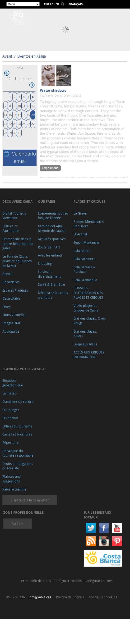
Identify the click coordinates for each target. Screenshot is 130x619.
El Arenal (80, 234)
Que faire (46, 201)
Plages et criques (89, 201)
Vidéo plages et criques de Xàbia (86, 307)
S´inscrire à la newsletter (30, 500)
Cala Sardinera (84, 259)
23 (14, 124)
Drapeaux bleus (85, 344)
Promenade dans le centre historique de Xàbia (17, 243)
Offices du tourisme (17, 426)
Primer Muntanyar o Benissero (89, 223)
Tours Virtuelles (14, 314)
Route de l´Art (49, 247)
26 (28, 124)
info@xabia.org (40, 597)
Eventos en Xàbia (31, 56)
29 (10, 133)
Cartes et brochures (17, 434)
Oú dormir (10, 418)
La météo (9, 393)
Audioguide (10, 331)
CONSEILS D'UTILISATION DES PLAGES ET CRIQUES (88, 292)
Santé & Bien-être (51, 284)
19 (28, 115)
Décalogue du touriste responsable (17, 453)
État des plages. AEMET (85, 333)
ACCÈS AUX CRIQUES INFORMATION (89, 354)
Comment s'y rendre (17, 401)
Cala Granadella (85, 280)
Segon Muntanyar (87, 242)
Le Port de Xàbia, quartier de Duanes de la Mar (17, 261)
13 (33, 106)
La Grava (80, 213)
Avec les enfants (50, 255)
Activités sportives (51, 239)
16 (14, 115)
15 (10, 115)
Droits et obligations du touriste (17, 466)
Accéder (18, 523)
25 (23, 124)
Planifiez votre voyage (23, 369)
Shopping (45, 263)
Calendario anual (20, 157)
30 (14, 133)
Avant (7, 56)
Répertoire (10, 442)
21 (5, 124)
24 (19, 124)
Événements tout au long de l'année (53, 215)
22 (10, 124)
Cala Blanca (82, 250)
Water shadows (53, 90)
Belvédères (10, 282)
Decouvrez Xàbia (17, 201)
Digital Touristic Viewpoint (14, 215)
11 (23, 106)
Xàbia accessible (14, 489)
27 (33, 124)
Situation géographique (12, 382)
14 (5, 115)
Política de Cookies (70, 597)
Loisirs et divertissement (49, 274)
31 (19, 133)
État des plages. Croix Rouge (90, 320)
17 (19, 115)
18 (23, 115)
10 (19, 106)
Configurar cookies (68, 580)
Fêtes (6, 306)
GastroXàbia (11, 298)
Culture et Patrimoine (10, 228)
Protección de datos (36, 580)
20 (33, 115)
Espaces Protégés (15, 290)
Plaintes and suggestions (11, 478)
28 (5, 133)
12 (28, 106)
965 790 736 (15, 597)
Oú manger (10, 410)
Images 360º (11, 323)
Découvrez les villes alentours (53, 295)
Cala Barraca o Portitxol (84, 269)
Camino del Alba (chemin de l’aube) (51, 228)
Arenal (7, 273)
